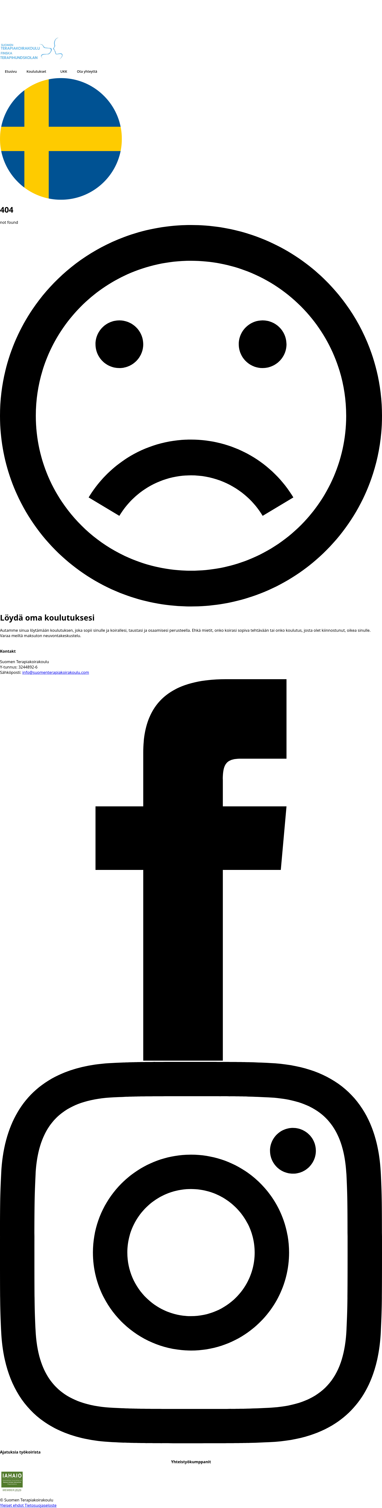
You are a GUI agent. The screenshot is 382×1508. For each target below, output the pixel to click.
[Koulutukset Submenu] (51, 71)
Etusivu (11, 71)
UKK (63, 71)
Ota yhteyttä (87, 71)
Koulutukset (36, 71)
